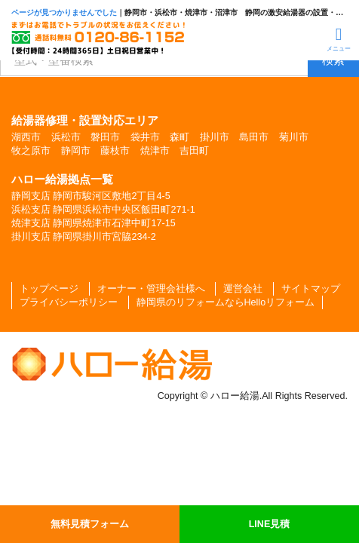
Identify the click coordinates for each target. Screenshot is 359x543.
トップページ (49, 289)
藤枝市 (115, 151)
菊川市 (293, 137)
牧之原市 (31, 151)
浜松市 (66, 137)
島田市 (253, 137)
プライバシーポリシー (69, 302)
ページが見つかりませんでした (64, 12)
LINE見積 (269, 524)
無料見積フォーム (90, 524)
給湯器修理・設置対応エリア (84, 120)
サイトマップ (310, 289)
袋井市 (145, 137)
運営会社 (242, 289)
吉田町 (194, 151)
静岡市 (76, 151)
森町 (179, 137)
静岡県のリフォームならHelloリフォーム (226, 302)
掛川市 (214, 137)
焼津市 (155, 151)
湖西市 (26, 137)
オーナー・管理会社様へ (151, 289)
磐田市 (105, 137)
